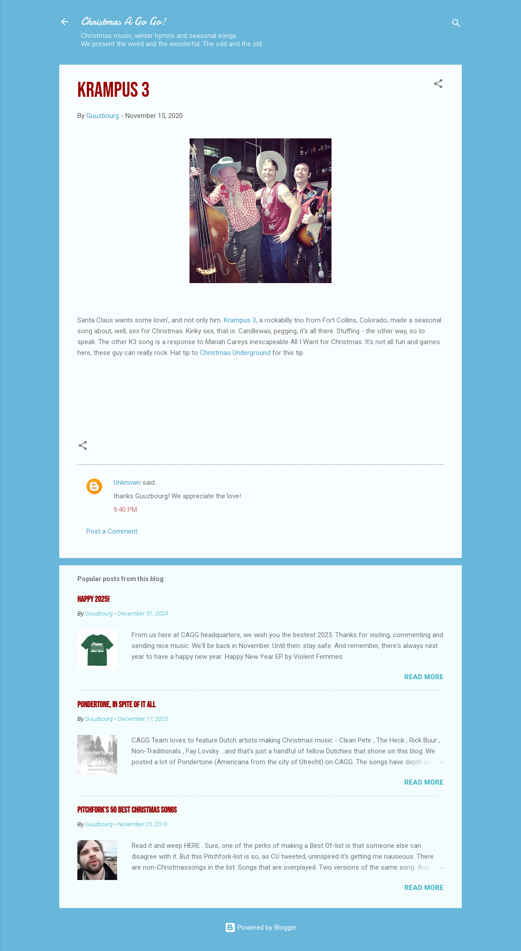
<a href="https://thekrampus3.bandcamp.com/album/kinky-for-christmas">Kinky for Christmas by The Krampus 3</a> (260, 396)
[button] (438, 85)
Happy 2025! (93, 599)
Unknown (127, 482)
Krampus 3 (240, 320)
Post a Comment (111, 531)
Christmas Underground (235, 353)
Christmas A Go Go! (123, 21)
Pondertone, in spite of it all (116, 705)
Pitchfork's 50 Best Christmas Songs (127, 810)
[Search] (456, 24)
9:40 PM (125, 510)
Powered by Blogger (261, 927)
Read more (424, 677)
